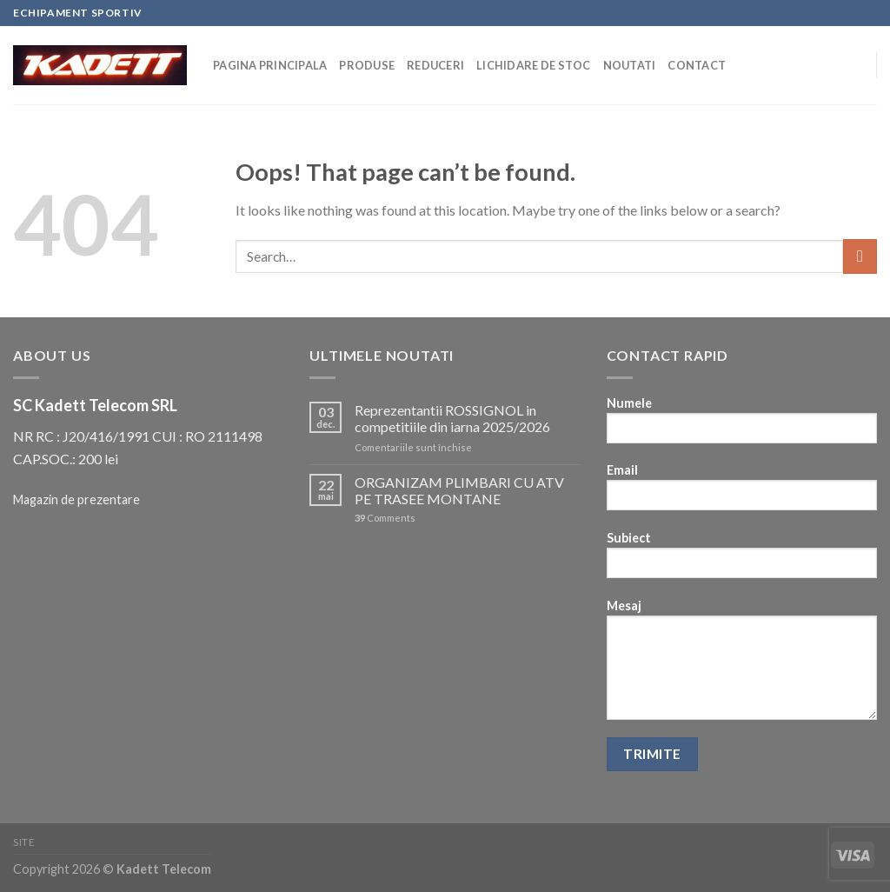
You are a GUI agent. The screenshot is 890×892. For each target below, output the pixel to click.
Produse (367, 65)
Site (24, 842)
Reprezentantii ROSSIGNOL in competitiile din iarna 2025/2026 (452, 418)
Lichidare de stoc (533, 65)
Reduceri (435, 65)
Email (742, 493)
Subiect (742, 560)
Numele (742, 426)
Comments (385, 517)
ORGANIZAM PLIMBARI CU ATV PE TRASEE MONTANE (459, 490)
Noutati (629, 65)
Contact (697, 65)
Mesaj (742, 665)
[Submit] (860, 256)
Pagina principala (270, 65)
